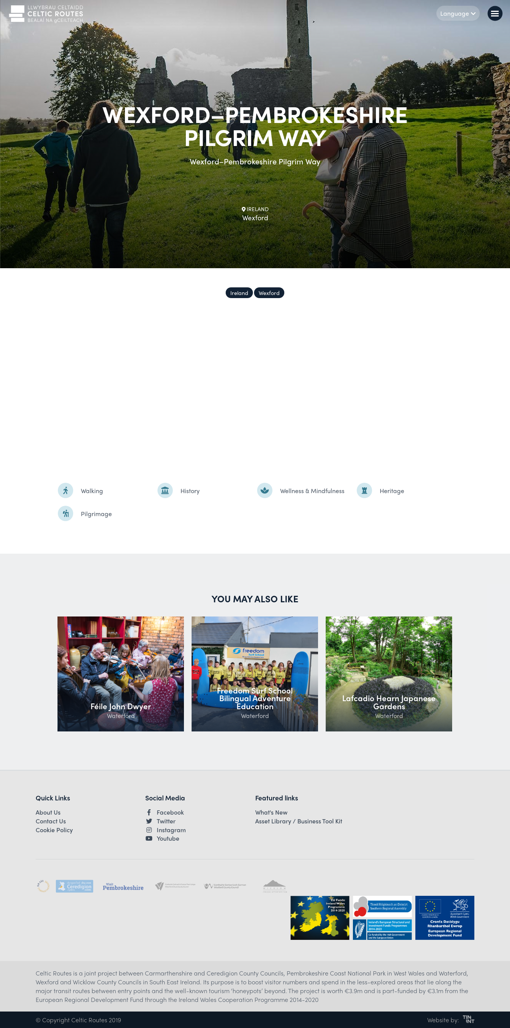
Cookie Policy (54, 829)
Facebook (164, 812)
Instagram (165, 829)
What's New (271, 812)
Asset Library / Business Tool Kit (298, 821)
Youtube (162, 838)
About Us (48, 812)
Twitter (160, 821)
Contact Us (51, 821)
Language (458, 13)
